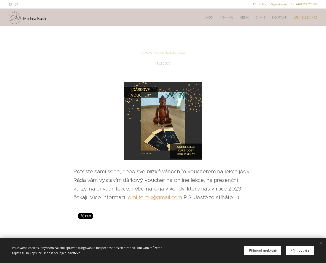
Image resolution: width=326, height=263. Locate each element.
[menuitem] (208, 17)
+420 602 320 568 (306, 4)
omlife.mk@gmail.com (272, 4)
